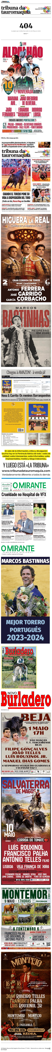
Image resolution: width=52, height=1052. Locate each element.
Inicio (25, 33)
